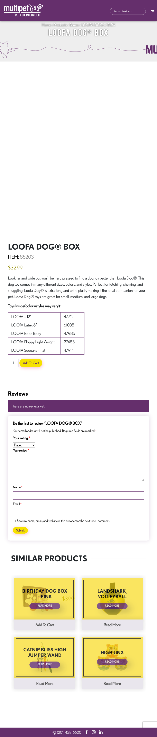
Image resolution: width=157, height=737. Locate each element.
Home (46, 25)
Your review (21, 450)
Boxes (74, 25)
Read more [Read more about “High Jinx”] (112, 683)
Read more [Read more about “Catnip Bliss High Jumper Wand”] (44, 683)
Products (60, 25)
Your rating (21, 438)
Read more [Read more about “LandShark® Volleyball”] (112, 624)
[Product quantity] (13, 363)
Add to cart (31, 363)
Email (17, 504)
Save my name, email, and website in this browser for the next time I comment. (63, 521)
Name (17, 487)
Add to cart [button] (44, 624)
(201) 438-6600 (67, 732)
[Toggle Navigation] (151, 10)
